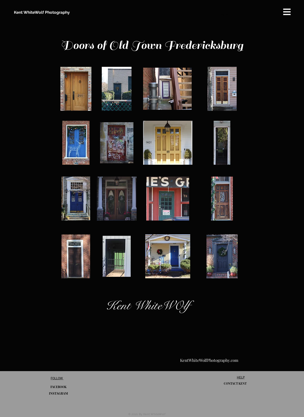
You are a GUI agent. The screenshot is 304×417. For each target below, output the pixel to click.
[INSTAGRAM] (58, 393)
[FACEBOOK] (58, 387)
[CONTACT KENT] (235, 383)
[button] (287, 11)
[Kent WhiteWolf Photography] (42, 12)
